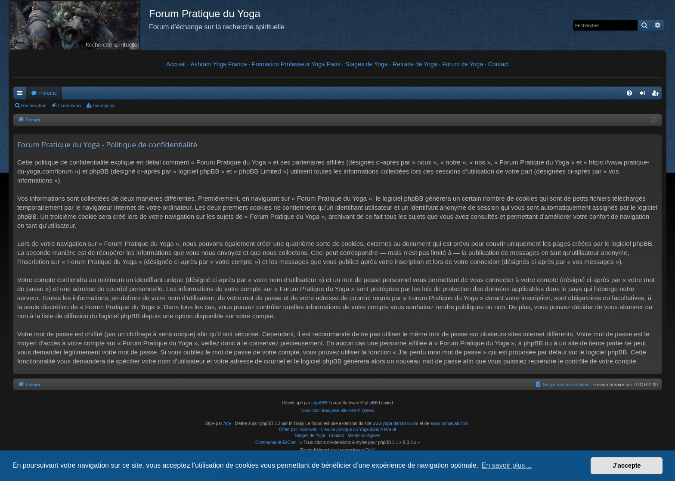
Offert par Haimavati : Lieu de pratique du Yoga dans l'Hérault (337, 429)
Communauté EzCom (276, 442)
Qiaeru (368, 410)
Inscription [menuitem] (657, 94)
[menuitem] (629, 93)
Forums (48, 93)
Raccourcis (21, 94)
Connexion (69, 105)
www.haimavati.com (449, 423)
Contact (498, 64)
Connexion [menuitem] (644, 94)
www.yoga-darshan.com (395, 423)
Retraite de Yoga (415, 64)
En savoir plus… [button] (507, 465)
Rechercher (33, 105)
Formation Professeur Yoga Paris (296, 64)
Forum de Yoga (462, 64)
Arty (227, 423)
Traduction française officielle (328, 410)
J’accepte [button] (627, 465)
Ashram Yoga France (219, 64)
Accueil (176, 64)
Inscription (104, 105)
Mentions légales (364, 435)
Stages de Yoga (366, 64)
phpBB (317, 402)
